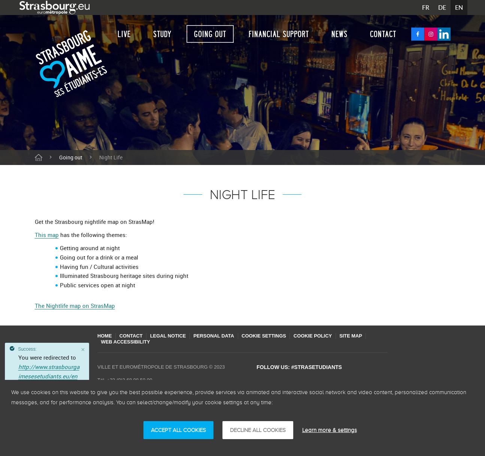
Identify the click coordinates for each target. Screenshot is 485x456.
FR (425, 7)
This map (47, 234)
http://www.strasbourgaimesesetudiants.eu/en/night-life (48, 376)
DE (442, 7)
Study (162, 34)
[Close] (83, 349)
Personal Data (218, 336)
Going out (210, 34)
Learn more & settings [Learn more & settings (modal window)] (329, 430)
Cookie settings (269, 336)
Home (104, 336)
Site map (359, 336)
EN (459, 7)
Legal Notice (171, 336)
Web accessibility (126, 342)
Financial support (279, 34)
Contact (383, 34)
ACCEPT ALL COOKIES (178, 430)
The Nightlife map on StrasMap (75, 305)
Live (124, 34)
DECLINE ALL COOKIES (258, 430)
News (339, 34)
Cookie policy (320, 336)
